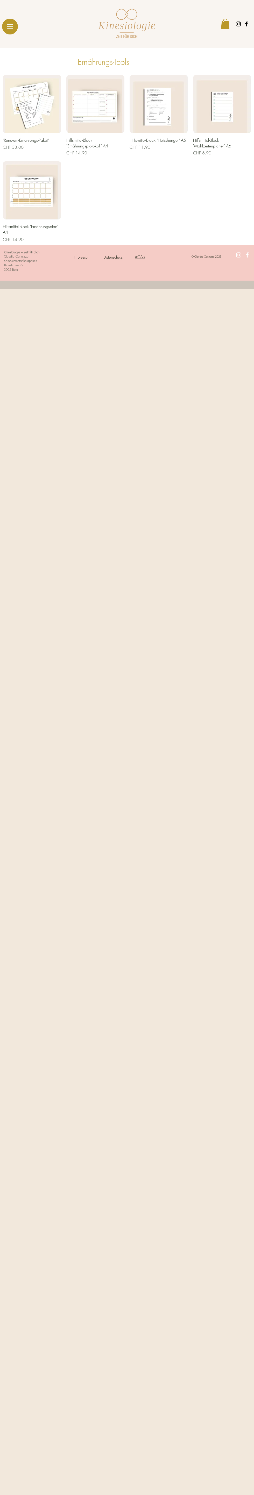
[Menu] (10, 26)
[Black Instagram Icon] (238, 24)
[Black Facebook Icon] (246, 24)
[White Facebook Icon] (247, 255)
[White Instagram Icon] (238, 255)
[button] (225, 24)
